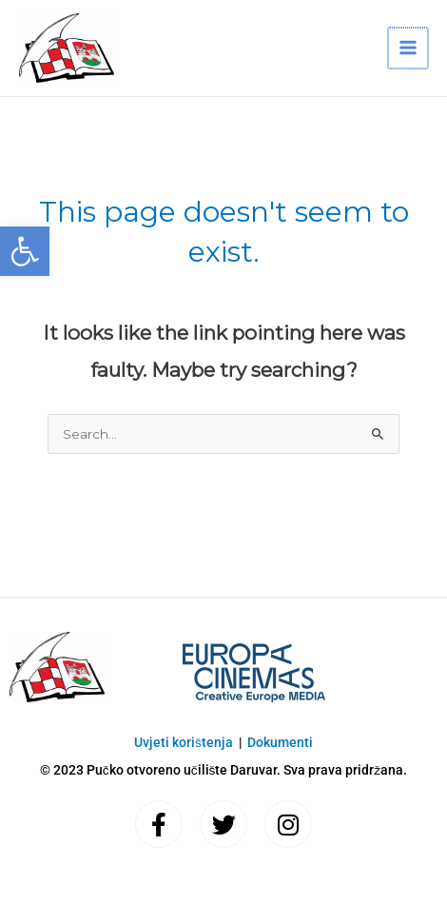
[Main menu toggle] (408, 48)
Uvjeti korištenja (183, 742)
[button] (24, 251)
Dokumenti (280, 742)
